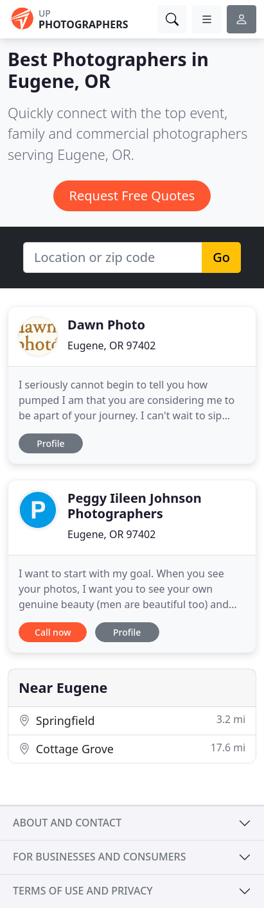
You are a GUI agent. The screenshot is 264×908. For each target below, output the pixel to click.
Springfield (132, 720)
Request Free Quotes (132, 195)
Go (221, 257)
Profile (50, 443)
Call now (53, 632)
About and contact (67, 823)
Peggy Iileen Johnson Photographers (134, 505)
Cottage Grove (132, 748)
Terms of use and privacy (83, 891)
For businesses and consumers (99, 857)
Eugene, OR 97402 (111, 345)
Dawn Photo (106, 324)
